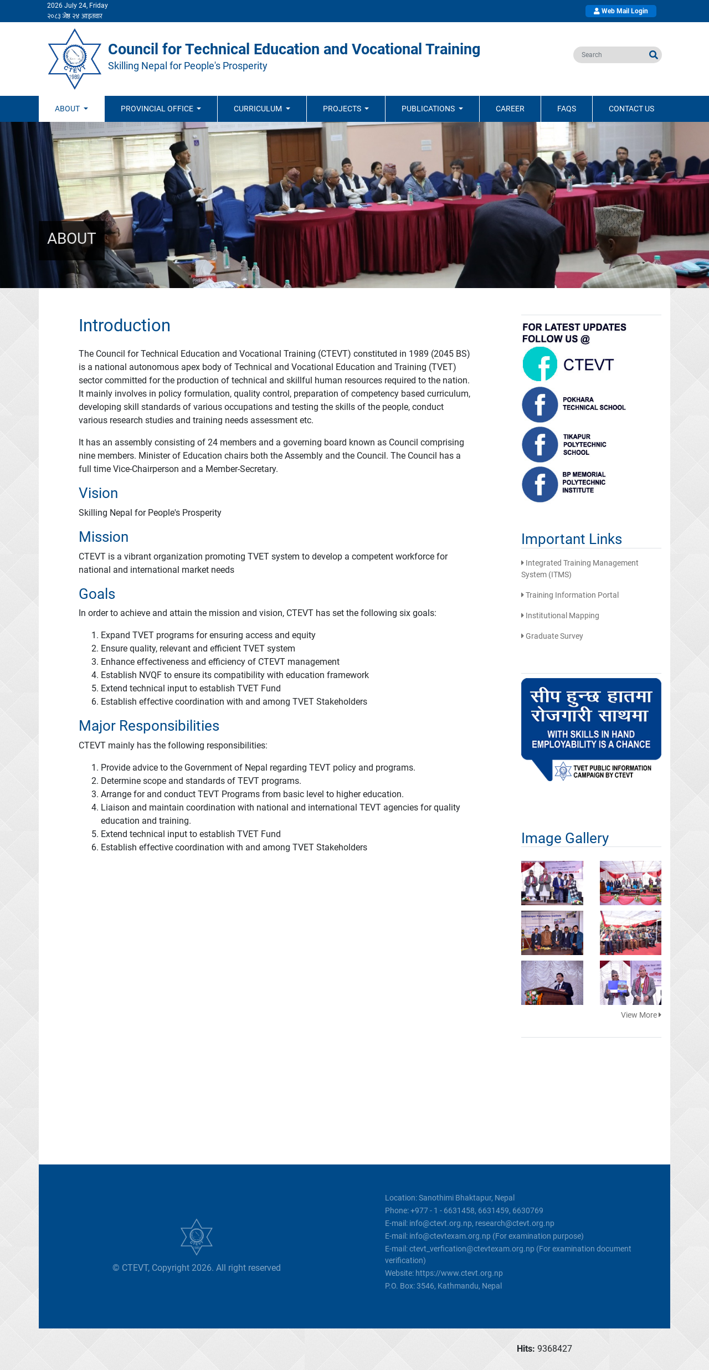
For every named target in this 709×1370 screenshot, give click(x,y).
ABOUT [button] (68, 108)
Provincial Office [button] (158, 108)
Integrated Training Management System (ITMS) (580, 568)
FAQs (566, 108)
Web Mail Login (621, 11)
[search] (609, 55)
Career (510, 108)
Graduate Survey (552, 636)
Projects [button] (343, 108)
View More (641, 1014)
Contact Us (631, 108)
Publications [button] (429, 108)
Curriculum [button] (259, 108)
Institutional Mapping (560, 615)
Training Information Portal (570, 595)
